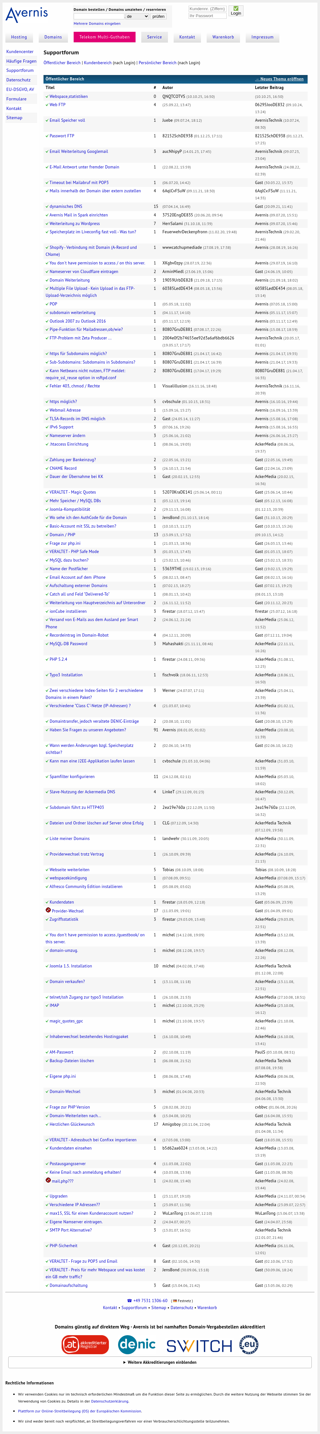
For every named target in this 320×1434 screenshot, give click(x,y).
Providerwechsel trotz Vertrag (77, 854)
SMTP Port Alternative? (71, 1230)
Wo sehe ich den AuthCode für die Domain (88, 517)
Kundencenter (20, 51)
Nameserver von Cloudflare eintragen (84, 271)
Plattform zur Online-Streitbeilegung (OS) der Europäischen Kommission (79, 1411)
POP (53, 304)
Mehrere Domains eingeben (97, 23)
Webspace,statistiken (69, 96)
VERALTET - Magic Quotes (73, 492)
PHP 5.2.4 (58, 659)
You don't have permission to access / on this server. (97, 263)
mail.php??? (62, 1181)
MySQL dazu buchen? (69, 560)
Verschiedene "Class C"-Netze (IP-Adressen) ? (90, 705)
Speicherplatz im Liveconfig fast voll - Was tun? (93, 232)
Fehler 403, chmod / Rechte (75, 386)
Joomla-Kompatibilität (70, 509)
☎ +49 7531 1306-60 (147, 1300)
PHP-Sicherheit (63, 1245)
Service (154, 37)
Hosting (19, 37)
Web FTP (57, 104)
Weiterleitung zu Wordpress (75, 223)
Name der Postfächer (69, 568)
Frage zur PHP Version (70, 1107)
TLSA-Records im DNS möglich (77, 418)
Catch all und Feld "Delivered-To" (80, 594)
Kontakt (187, 37)
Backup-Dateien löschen (72, 1060)
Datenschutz (18, 80)
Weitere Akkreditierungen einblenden (162, 1362)
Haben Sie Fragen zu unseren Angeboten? (88, 730)
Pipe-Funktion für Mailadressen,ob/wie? (86, 329)
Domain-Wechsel (65, 1091)
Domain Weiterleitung (70, 280)
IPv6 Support (61, 427)
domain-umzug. (64, 950)
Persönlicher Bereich (158, 62)
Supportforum (20, 70)
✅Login (236, 11)
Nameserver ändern (67, 435)
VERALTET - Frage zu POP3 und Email (83, 1261)
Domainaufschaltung (69, 1285)
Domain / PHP (62, 534)
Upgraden (58, 1196)
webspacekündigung (68, 878)
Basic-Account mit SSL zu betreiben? (83, 526)
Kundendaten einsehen (71, 1148)
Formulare (16, 99)
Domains (53, 37)
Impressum (262, 37)
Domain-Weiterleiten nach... (75, 1115)
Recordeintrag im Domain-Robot (79, 635)
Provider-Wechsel (67, 911)
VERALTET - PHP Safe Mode (74, 551)
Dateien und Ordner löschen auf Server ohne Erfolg (96, 823)
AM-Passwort (61, 1052)
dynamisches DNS (66, 206)
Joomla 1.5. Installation (71, 966)
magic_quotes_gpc (66, 1021)
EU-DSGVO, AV (20, 89)
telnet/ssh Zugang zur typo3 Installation (86, 997)
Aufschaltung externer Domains (78, 585)
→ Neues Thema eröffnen (279, 79)
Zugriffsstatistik (64, 919)
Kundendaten (62, 902)
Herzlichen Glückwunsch (72, 1124)
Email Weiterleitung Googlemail (79, 151)
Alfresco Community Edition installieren (86, 886)
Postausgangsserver (68, 1163)
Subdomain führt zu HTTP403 (77, 807)
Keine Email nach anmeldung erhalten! (85, 1172)
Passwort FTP (62, 136)
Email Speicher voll (67, 120)
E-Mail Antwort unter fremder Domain (84, 167)
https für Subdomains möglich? (78, 353)
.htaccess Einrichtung (69, 444)
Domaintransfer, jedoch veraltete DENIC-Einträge (94, 721)
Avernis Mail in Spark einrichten (79, 215)
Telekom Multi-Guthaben (104, 37)
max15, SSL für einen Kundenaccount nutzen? (91, 1213)
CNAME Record (63, 468)
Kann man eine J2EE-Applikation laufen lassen (92, 761)
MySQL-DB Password (68, 643)
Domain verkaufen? (67, 981)
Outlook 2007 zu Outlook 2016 (78, 321)
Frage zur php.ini (65, 543)
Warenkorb (223, 37)
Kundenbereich (98, 62)
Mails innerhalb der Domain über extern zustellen (95, 191)
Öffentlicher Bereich (62, 62)
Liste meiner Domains (70, 838)
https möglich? (63, 401)
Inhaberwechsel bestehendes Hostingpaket (89, 1036)
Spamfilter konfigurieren (72, 776)
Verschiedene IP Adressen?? (75, 1204)
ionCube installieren (68, 611)
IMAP (54, 1005)
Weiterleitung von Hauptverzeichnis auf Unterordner (97, 602)
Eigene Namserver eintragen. (76, 1222)
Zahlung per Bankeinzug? (73, 459)
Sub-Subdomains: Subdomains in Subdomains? (92, 362)
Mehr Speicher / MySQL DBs (75, 500)
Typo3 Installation (66, 675)
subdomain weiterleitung (73, 312)
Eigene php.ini (63, 1076)
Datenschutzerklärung (109, 1401)
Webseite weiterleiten (70, 869)
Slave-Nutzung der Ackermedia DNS (82, 792)
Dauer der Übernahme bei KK (76, 476)
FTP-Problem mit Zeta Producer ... (80, 338)
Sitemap (14, 117)
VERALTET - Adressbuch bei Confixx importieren (93, 1140)
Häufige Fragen (21, 61)
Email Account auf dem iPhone (77, 577)
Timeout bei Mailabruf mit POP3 (79, 182)
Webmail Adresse (65, 410)
